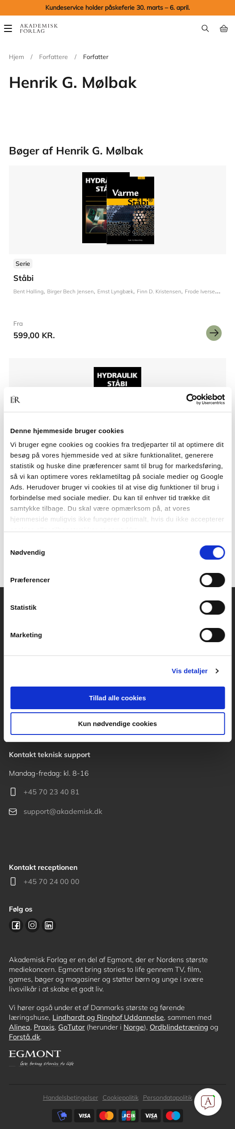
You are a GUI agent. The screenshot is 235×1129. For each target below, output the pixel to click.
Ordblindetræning (179, 1026)
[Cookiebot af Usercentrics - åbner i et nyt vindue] (186, 399)
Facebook (16, 925)
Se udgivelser (117, 256)
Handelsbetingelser (70, 1097)
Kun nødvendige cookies (117, 723)
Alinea (19, 1026)
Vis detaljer (190, 671)
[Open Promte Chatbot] (208, 1102)
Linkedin (49, 925)
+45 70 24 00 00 (52, 881)
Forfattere (53, 57)
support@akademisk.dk (63, 811)
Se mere (214, 333)
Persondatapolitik (167, 1097)
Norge (133, 1026)
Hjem (16, 57)
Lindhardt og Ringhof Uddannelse (108, 1017)
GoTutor (71, 1026)
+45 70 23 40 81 (52, 791)
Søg (205, 28)
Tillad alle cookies (117, 698)
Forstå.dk (24, 1036)
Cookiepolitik (121, 1097)
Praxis (44, 1026)
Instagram (32, 925)
